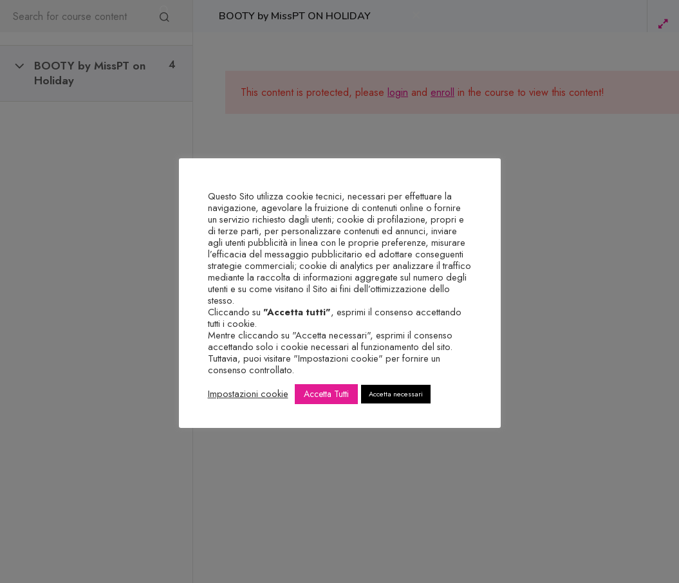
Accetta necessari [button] (396, 394)
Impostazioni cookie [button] (248, 394)
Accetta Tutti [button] (326, 393)
